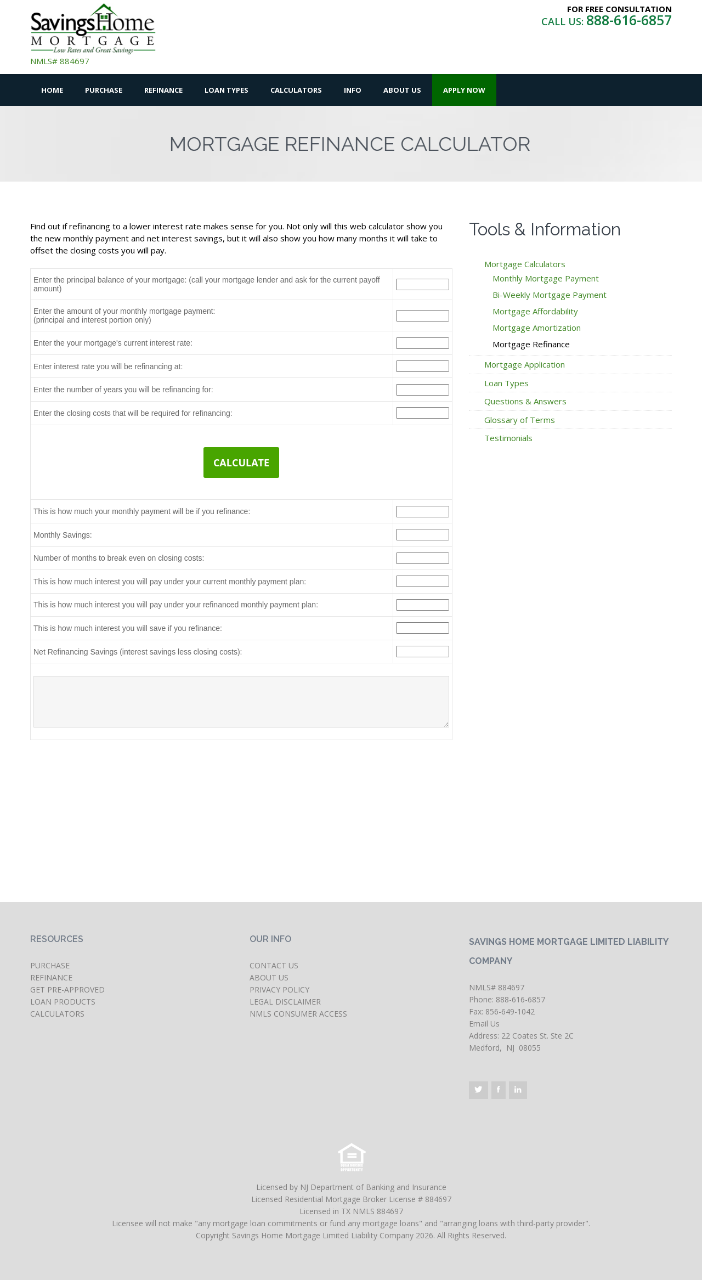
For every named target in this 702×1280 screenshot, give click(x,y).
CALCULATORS (57, 1013)
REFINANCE (51, 977)
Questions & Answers (525, 401)
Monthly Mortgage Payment (545, 278)
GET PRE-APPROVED (67, 989)
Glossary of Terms (519, 419)
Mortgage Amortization (536, 327)
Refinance (163, 90)
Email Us (484, 1023)
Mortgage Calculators (524, 263)
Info (352, 90)
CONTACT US (274, 965)
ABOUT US (269, 977)
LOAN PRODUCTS (62, 1001)
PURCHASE (50, 965)
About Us (402, 90)
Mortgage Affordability (535, 311)
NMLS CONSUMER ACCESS (298, 1013)
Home (52, 90)
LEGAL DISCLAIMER (285, 1001)
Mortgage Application (524, 364)
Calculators (296, 90)
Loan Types (226, 90)
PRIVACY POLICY (279, 989)
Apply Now (464, 90)
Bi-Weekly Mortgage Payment (549, 294)
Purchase (103, 90)
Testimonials (508, 437)
